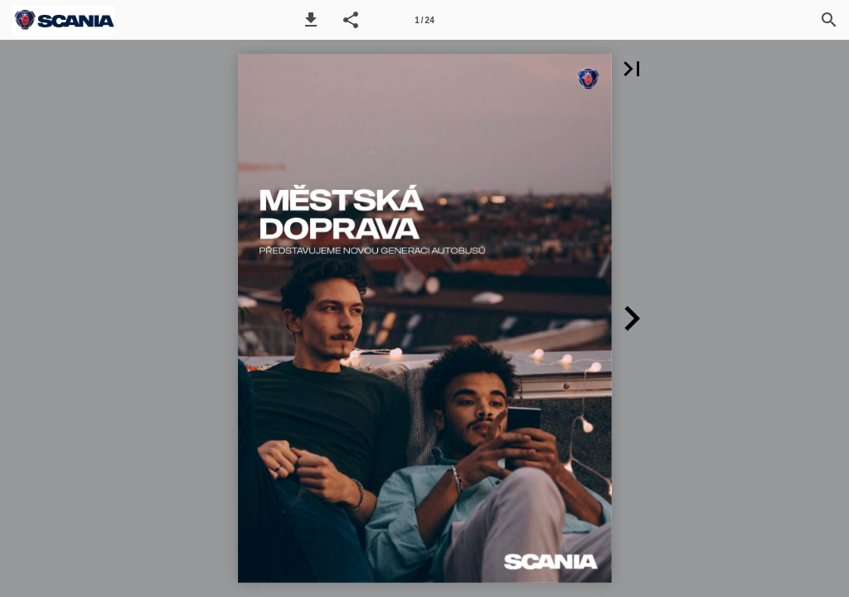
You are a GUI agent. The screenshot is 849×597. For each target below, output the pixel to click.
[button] (311, 20)
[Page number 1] (424, 20)
